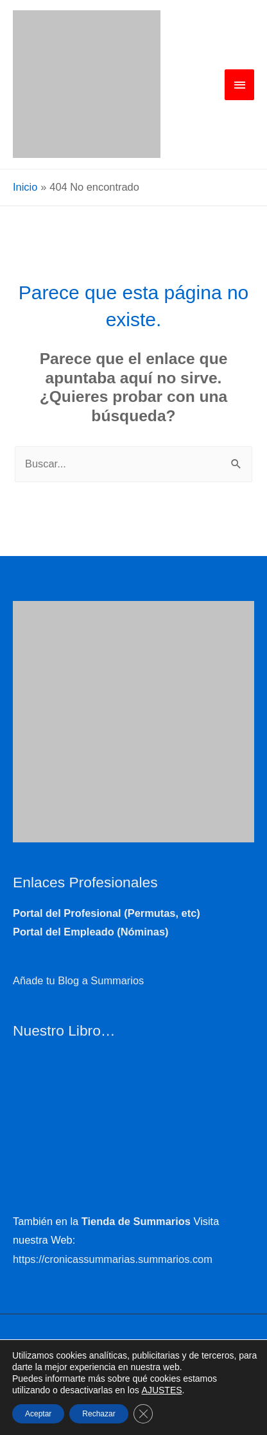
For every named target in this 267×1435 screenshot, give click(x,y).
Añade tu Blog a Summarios (78, 980)
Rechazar (98, 1413)
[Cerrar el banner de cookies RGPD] (143, 1413)
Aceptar (38, 1413)
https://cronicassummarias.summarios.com (112, 1259)
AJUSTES (162, 1390)
